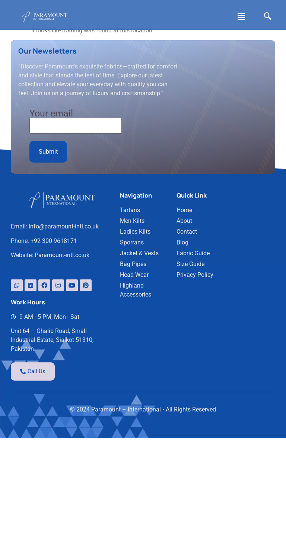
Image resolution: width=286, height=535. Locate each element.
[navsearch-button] (266, 16)
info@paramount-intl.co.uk (64, 172)
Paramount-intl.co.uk (62, 201)
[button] (239, 17)
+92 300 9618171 (54, 186)
